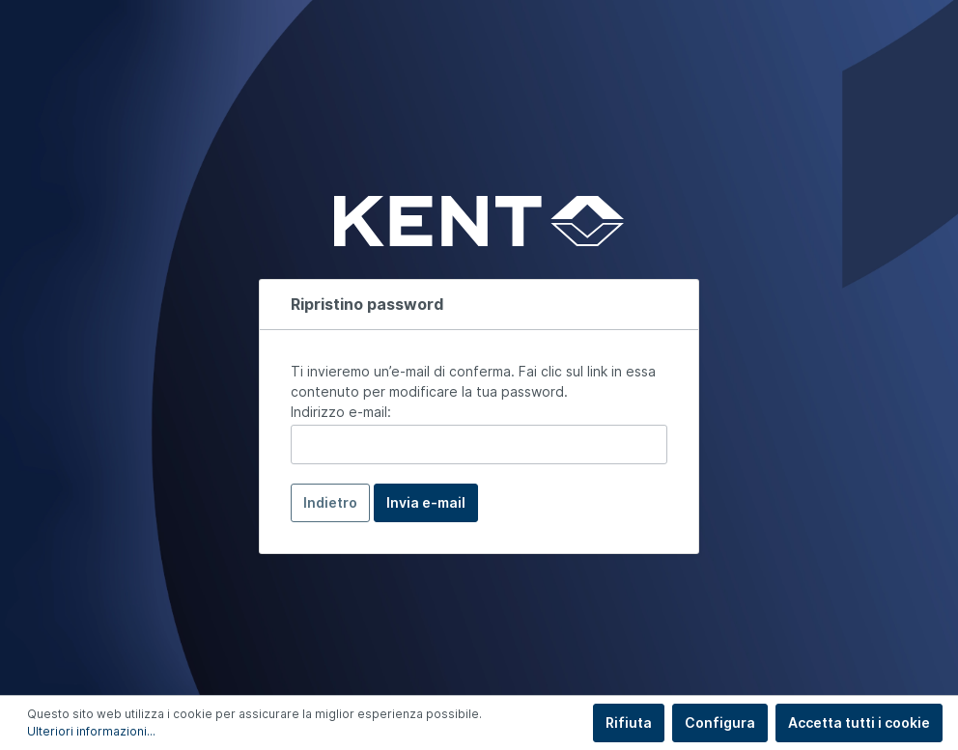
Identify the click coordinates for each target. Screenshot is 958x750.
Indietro (330, 502)
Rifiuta (629, 722)
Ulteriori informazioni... (91, 731)
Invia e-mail (425, 502)
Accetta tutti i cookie (859, 722)
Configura (720, 722)
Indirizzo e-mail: (341, 411)
